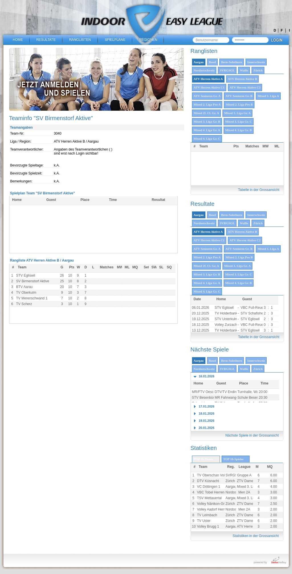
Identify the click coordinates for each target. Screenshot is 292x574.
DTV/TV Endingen (228, 392)
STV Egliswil (224, 308)
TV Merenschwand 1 (32, 298)
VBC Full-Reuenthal (256, 308)
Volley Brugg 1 (208, 526)
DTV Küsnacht (208, 481)
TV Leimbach (207, 515)
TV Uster (204, 521)
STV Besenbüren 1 (206, 398)
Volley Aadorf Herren (212, 509)
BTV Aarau (24, 287)
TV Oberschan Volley (213, 475)
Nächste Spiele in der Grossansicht (252, 435)
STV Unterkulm (226, 319)
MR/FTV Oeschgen (206, 392)
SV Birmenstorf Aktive (32, 281)
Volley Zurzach (226, 325)
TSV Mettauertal (209, 498)
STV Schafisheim (254, 313)
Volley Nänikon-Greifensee (217, 504)
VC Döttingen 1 (208, 487)
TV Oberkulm (26, 293)
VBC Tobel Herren (211, 492)
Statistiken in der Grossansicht (255, 536)
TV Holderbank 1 (227, 313)
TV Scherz (24, 304)
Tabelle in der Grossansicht (258, 190)
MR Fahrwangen (227, 398)
